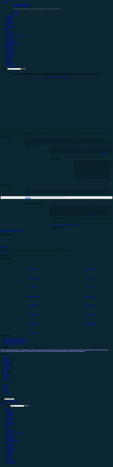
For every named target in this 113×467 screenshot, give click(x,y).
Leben (5, 369)
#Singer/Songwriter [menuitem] (11, 437)
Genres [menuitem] (5, 426)
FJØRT (93, 350)
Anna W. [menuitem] (9, 448)
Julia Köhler (10, 58)
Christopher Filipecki (12, 52)
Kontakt (6, 391)
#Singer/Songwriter (11, 40)
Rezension (16, 13)
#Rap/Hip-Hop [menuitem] (10, 435)
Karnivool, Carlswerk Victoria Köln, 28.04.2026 (15, 338)
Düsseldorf (60, 350)
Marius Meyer (10, 62)
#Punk (8, 37)
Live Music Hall (23, 351)
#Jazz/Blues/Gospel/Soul (13, 44)
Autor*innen (7, 45)
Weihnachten (70, 351)
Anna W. (9, 51)
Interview (9, 19)
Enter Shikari (65, 350)
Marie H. (9, 60)
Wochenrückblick (5, 70)
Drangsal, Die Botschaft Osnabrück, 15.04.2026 (15, 341)
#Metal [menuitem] (8, 431)
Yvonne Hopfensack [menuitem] (11, 463)
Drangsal (56, 350)
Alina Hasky (10, 48)
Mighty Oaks (71, 224)
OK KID (42, 351)
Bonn (36, 350)
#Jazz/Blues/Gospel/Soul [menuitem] (13, 441)
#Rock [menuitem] (8, 427)
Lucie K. (9, 59)
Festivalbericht (10, 17)
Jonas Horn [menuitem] (9, 453)
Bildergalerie (10, 28)
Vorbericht (16, 14)
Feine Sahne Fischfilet (87, 350)
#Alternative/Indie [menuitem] (11, 430)
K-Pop (107, 350)
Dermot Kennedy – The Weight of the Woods (15, 342)
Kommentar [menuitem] (9, 420)
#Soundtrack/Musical (12, 43)
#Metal (8, 34)
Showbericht (10, 18)
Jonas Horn (9, 56)
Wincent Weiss (75, 351)
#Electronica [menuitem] (10, 438)
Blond (30, 350)
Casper (38, 350)
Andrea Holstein (11, 49)
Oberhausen (38, 351)
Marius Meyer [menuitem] (10, 459)
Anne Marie (3, 350)
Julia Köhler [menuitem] (10, 455)
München (31, 351)
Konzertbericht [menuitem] (10, 412)
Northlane (77, 224)
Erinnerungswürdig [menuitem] (11, 423)
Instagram (104, 350)
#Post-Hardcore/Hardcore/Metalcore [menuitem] (15, 433)
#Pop (8, 32)
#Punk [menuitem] (8, 434)
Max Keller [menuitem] (9, 460)
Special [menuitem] (8, 422)
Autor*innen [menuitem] (7, 442)
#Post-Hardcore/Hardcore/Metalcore (15, 36)
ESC (68, 350)
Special (8, 25)
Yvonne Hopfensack (11, 66)
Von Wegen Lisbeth (64, 351)
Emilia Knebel (10, 54)
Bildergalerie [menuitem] (10, 425)
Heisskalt (100, 350)
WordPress (9, 401)
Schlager (46, 351)
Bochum (33, 350)
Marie (103, 153)
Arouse (16, 401)
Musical (27, 351)
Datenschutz (7, 385)
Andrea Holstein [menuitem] (11, 446)
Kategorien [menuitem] (6, 408)
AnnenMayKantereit (9, 350)
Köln (5, 351)
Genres (5, 29)
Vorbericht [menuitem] (9, 411)
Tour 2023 (54, 351)
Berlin (20, 350)
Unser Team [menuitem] (9, 444)
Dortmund (52, 350)
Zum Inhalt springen (6, 1)
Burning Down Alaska (55, 224)
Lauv (7, 351)
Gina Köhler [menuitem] (10, 452)
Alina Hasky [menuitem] (10, 445)
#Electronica (10, 41)
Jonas (92, 215)
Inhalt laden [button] (28, 198)
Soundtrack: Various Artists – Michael (13, 344)
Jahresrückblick (10, 22)
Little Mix (18, 351)
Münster (34, 351)
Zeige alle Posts (4, 252)
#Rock (8, 30)
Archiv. (2, 399)
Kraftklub (2, 351)
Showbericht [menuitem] (10, 415)
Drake (61, 224)
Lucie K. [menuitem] (9, 456)
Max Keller (9, 63)
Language (65, 224)
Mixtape (6, 371)
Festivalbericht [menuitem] (10, 414)
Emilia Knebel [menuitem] (10, 450)
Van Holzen (58, 351)
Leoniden (10, 351)
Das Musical (45, 350)
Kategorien (16, 11)
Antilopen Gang (16, 350)
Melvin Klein (10, 64)
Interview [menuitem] (9, 416)
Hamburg (96, 350)
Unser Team (9, 47)
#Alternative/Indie (11, 33)
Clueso (41, 350)
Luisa (76, 143)
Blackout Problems (25, 350)
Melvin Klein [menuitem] (10, 461)
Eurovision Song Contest (78, 350)
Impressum (6, 387)
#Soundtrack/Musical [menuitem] (12, 440)
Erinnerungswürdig (11, 26)
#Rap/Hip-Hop (10, 39)
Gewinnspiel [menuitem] (10, 418)
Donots (49, 350)
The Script (50, 351)
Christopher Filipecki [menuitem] (12, 449)
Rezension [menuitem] (9, 410)
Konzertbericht (10, 15)
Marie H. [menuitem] (9, 457)
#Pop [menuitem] (8, 429)
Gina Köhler (10, 55)
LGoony (14, 351)
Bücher (5, 358)
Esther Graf (72, 350)
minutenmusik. (21, 5)
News (5, 372)
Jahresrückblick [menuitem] (10, 419)
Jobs (5, 389)
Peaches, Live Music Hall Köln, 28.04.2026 (14, 340)
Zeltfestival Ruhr (82, 351)
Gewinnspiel (10, 21)
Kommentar (9, 24)
